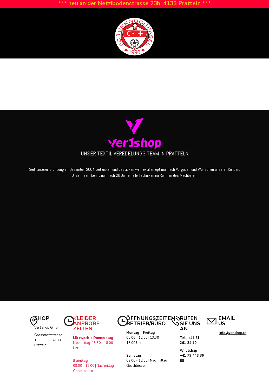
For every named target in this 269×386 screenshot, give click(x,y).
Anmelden (199, 14)
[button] (8, 14)
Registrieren (223, 14)
